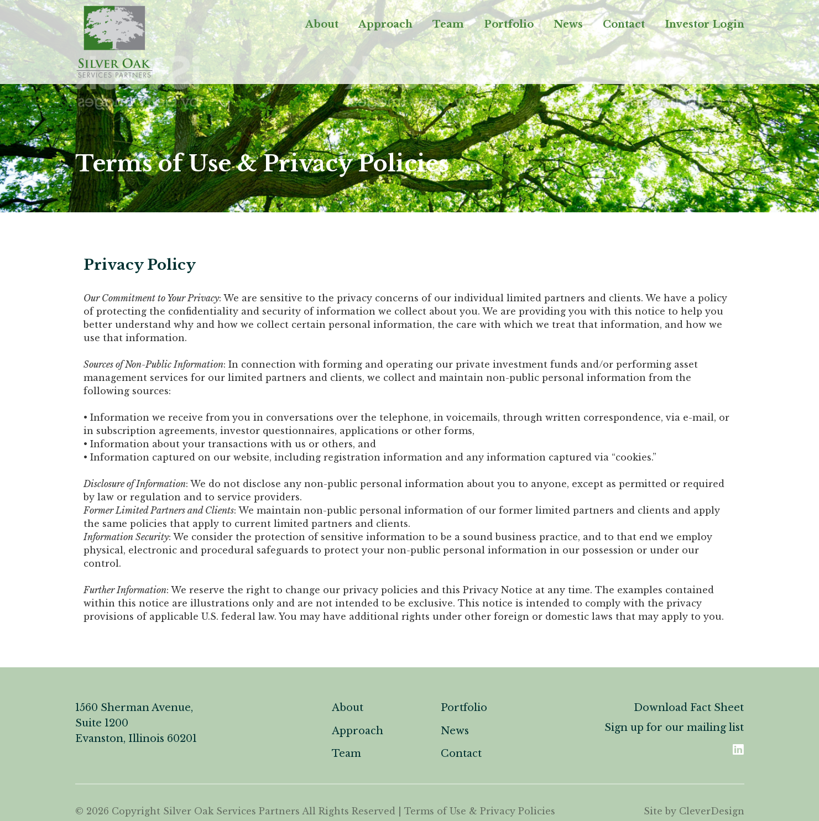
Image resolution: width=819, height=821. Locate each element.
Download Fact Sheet (689, 708)
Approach (385, 24)
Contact (624, 24)
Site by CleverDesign (694, 811)
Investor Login (704, 24)
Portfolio (509, 24)
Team (448, 24)
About (321, 24)
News (568, 24)
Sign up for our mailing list (674, 727)
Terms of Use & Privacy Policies (479, 811)
